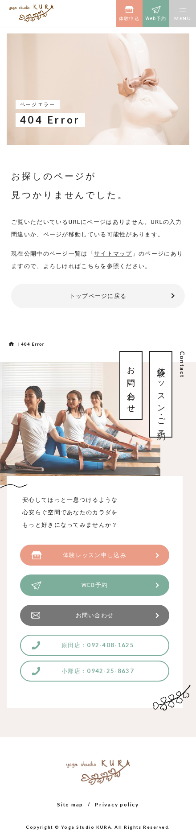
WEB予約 (95, 585)
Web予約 (155, 18)
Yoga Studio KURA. (87, 827)
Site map (70, 804)
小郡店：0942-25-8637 (97, 670)
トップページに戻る (98, 296)
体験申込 (129, 18)
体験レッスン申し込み (95, 555)
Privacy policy (117, 804)
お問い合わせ (95, 615)
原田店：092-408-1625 (97, 645)
